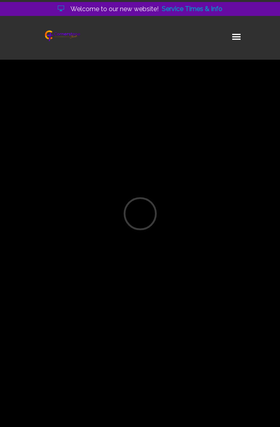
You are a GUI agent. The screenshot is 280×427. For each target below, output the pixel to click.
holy (71, 349)
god (90, 349)
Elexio (143, 415)
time (134, 349)
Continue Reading (71, 318)
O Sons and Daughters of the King (127, 196)
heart (112, 349)
